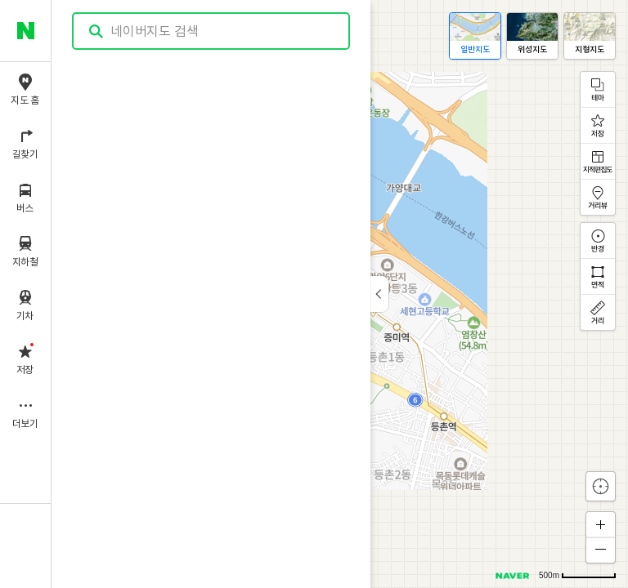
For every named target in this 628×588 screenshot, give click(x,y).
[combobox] (211, 31)
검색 (96, 31)
